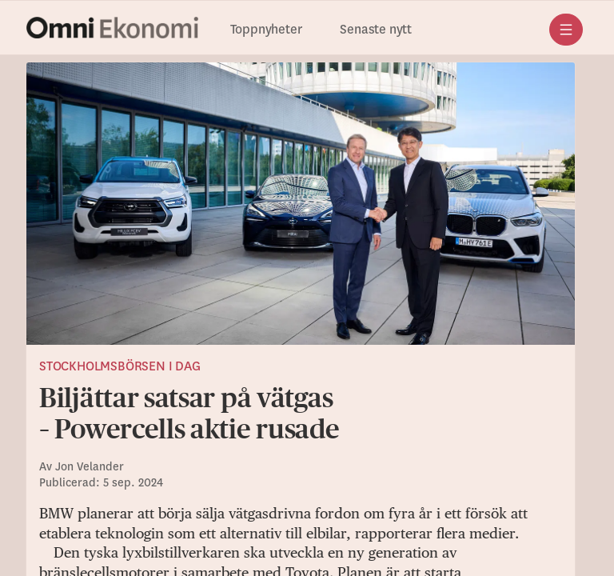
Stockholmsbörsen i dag (120, 366)
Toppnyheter (266, 30)
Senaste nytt (376, 30)
